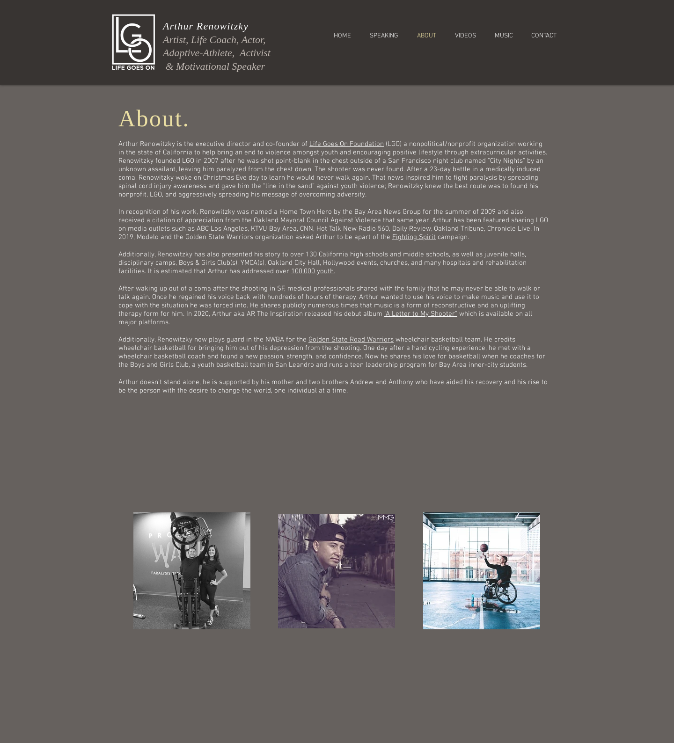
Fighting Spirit (414, 237)
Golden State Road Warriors (351, 339)
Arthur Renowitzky (206, 26)
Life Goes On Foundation (346, 144)
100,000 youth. (313, 271)
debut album (364, 314)
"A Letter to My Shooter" (420, 314)
